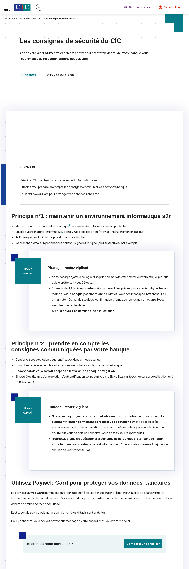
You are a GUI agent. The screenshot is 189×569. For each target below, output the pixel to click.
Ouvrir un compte (140, 7)
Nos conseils (24, 18)
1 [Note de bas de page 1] (69, 154)
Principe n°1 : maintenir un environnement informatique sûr (59, 110)
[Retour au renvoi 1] (98, 561)
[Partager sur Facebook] (116, 505)
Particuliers (9, 18)
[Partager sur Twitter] (107, 505)
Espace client (172, 7)
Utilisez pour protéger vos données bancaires (59, 123)
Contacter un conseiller (143, 473)
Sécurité (37, 18)
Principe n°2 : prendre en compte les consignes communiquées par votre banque (73, 116)
